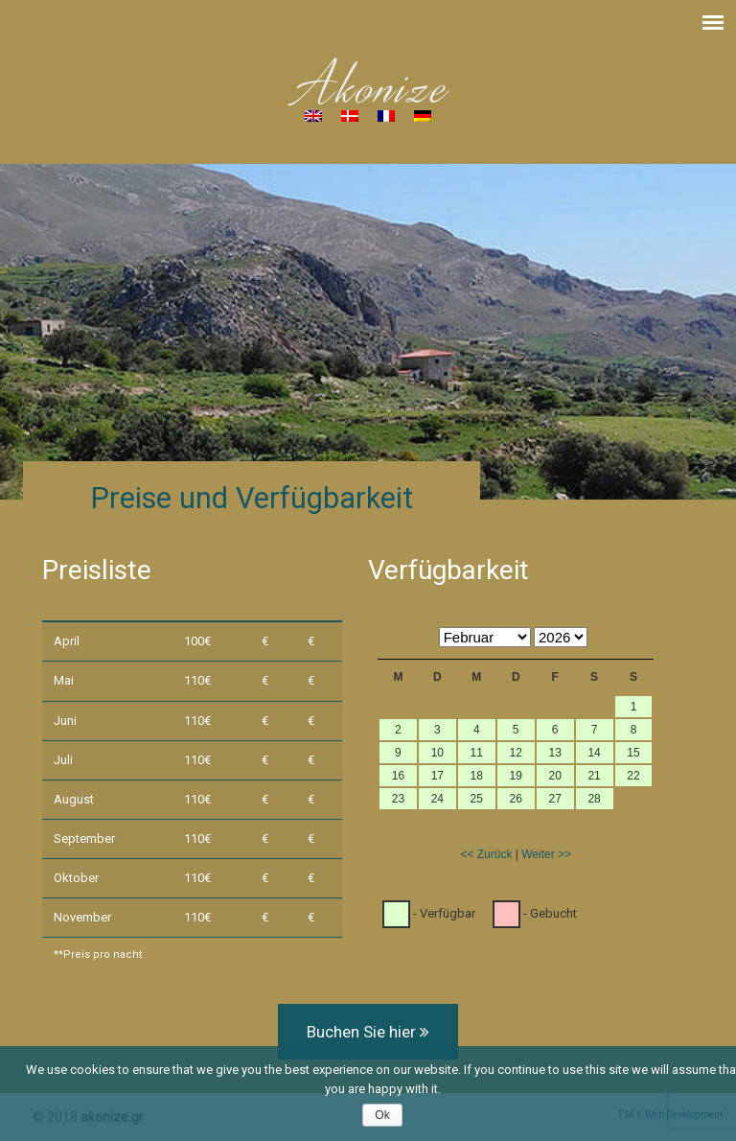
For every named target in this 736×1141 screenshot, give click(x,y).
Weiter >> (546, 854)
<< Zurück (486, 854)
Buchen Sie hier (368, 1031)
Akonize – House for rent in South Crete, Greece (368, 81)
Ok (382, 1115)
